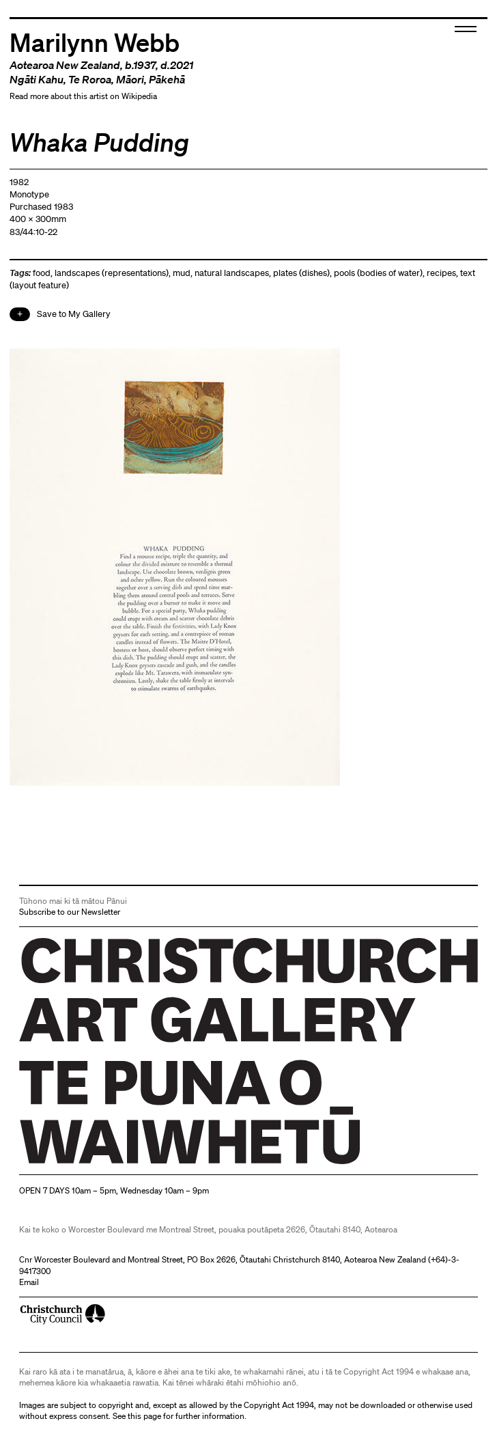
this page (144, 1416)
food (42, 273)
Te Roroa (89, 79)
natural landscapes (232, 273)
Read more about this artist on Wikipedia (83, 96)
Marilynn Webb (95, 41)
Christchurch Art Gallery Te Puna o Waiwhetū (100, 1163)
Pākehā (167, 79)
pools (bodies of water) (378, 273)
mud (181, 273)
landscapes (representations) (112, 273)
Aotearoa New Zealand (65, 65)
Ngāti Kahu (36, 79)
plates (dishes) (301, 273)
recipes (441, 273)
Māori (130, 79)
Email (29, 1282)
